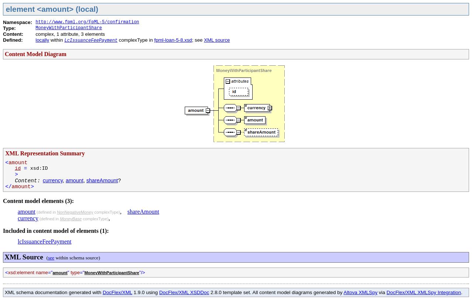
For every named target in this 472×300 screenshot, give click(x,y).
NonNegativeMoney (75, 212)
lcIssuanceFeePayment (45, 241)
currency (53, 180)
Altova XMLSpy (361, 292)
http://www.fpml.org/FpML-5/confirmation (87, 22)
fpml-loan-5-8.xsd (173, 40)
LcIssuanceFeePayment (91, 40)
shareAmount (102, 180)
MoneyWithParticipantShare (68, 28)
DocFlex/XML (117, 292)
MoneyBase (70, 219)
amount (74, 180)
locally (42, 40)
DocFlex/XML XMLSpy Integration (423, 292)
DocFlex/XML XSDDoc (184, 292)
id (18, 168)
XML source (217, 40)
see (51, 258)
